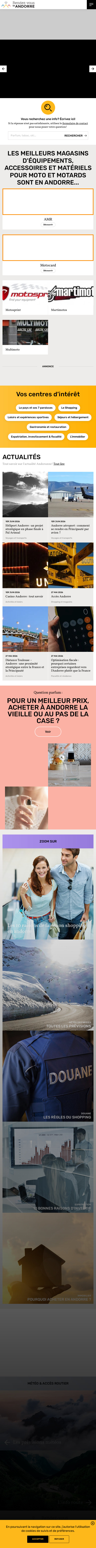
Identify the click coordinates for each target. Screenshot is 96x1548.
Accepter (37, 1539)
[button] (93, 1523)
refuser (59, 1539)
